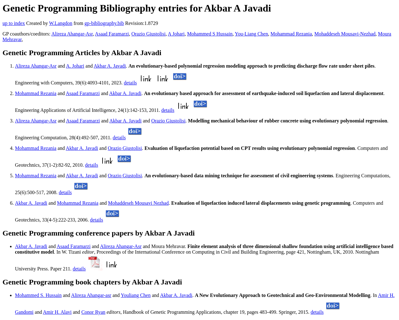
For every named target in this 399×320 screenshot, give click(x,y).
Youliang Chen (136, 295)
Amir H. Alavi (57, 312)
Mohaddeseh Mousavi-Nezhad (345, 33)
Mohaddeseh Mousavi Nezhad (138, 203)
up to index (13, 23)
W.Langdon (60, 23)
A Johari (176, 33)
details (130, 82)
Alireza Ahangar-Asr (72, 33)
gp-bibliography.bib (104, 23)
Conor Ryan (93, 312)
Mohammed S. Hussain (38, 295)
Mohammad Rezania (291, 33)
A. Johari (75, 66)
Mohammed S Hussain (210, 33)
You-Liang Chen (251, 33)
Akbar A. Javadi (110, 66)
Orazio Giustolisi (148, 33)
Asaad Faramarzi (112, 33)
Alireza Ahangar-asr (91, 295)
